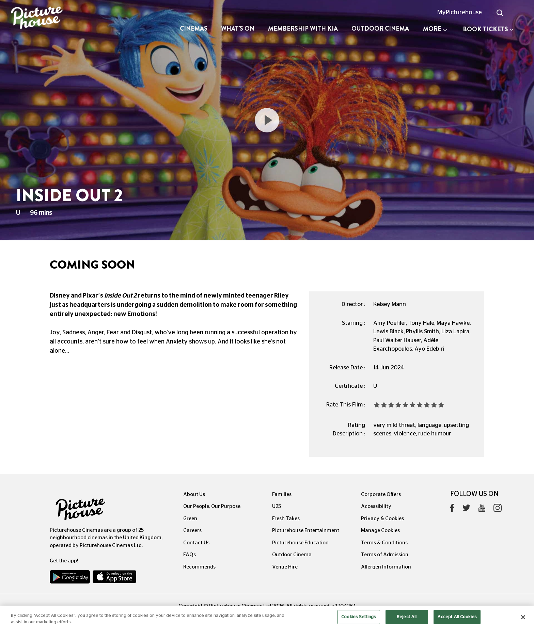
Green (190, 518)
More (435, 29)
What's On (237, 28)
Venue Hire (285, 567)
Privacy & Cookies (382, 518)
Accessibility (376, 506)
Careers (192, 530)
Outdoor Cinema (380, 28)
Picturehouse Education (300, 542)
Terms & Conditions (384, 542)
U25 (276, 506)
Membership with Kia (303, 28)
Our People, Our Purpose (211, 506)
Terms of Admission (384, 554)
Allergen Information (386, 567)
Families (282, 494)
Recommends (199, 567)
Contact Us (196, 542)
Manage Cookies (380, 530)
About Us (194, 494)
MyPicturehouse (459, 13)
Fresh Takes (286, 518)
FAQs (189, 554)
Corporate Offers (381, 494)
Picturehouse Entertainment (305, 530)
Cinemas (193, 28)
